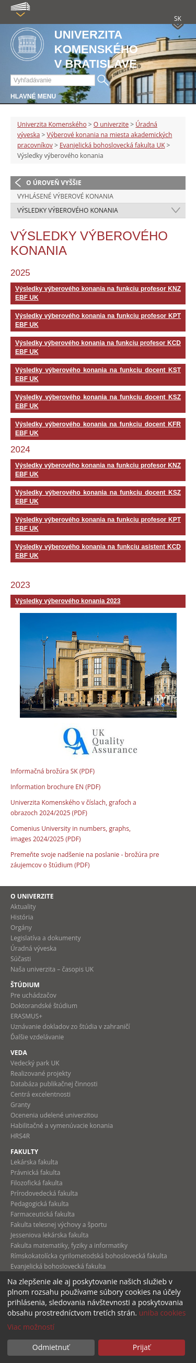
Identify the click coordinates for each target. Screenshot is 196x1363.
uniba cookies (162, 1313)
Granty (20, 1104)
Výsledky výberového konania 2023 (67, 601)
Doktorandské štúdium (43, 1005)
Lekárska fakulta (34, 1162)
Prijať (142, 1347)
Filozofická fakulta (36, 1182)
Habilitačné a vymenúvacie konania (61, 1125)
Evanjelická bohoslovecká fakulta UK (112, 145)
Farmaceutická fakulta (42, 1214)
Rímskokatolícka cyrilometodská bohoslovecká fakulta (88, 1255)
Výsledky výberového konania (67, 210)
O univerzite (111, 124)
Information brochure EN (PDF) (55, 786)
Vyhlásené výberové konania (65, 196)
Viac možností (30, 1327)
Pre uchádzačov (33, 995)
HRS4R (20, 1136)
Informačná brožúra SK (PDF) (52, 771)
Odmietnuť (51, 1347)
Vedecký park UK (35, 1063)
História (21, 917)
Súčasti (20, 958)
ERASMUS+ (26, 1016)
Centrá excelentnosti (40, 1094)
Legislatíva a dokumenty (45, 938)
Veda (18, 1052)
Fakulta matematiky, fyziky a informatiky (69, 1245)
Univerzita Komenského (52, 124)
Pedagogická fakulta (39, 1203)
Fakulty (24, 1151)
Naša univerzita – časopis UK (52, 969)
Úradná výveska (33, 948)
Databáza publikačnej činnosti (54, 1083)
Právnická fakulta (35, 1172)
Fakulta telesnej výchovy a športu (58, 1224)
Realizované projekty (40, 1073)
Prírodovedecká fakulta (44, 1193)
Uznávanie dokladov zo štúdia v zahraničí (70, 1026)
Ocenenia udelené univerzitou (54, 1115)
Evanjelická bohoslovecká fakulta (58, 1266)
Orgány (21, 927)
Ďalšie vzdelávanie (37, 1037)
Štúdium (25, 984)
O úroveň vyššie (54, 182)
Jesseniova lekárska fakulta (49, 1235)
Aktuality (23, 906)
